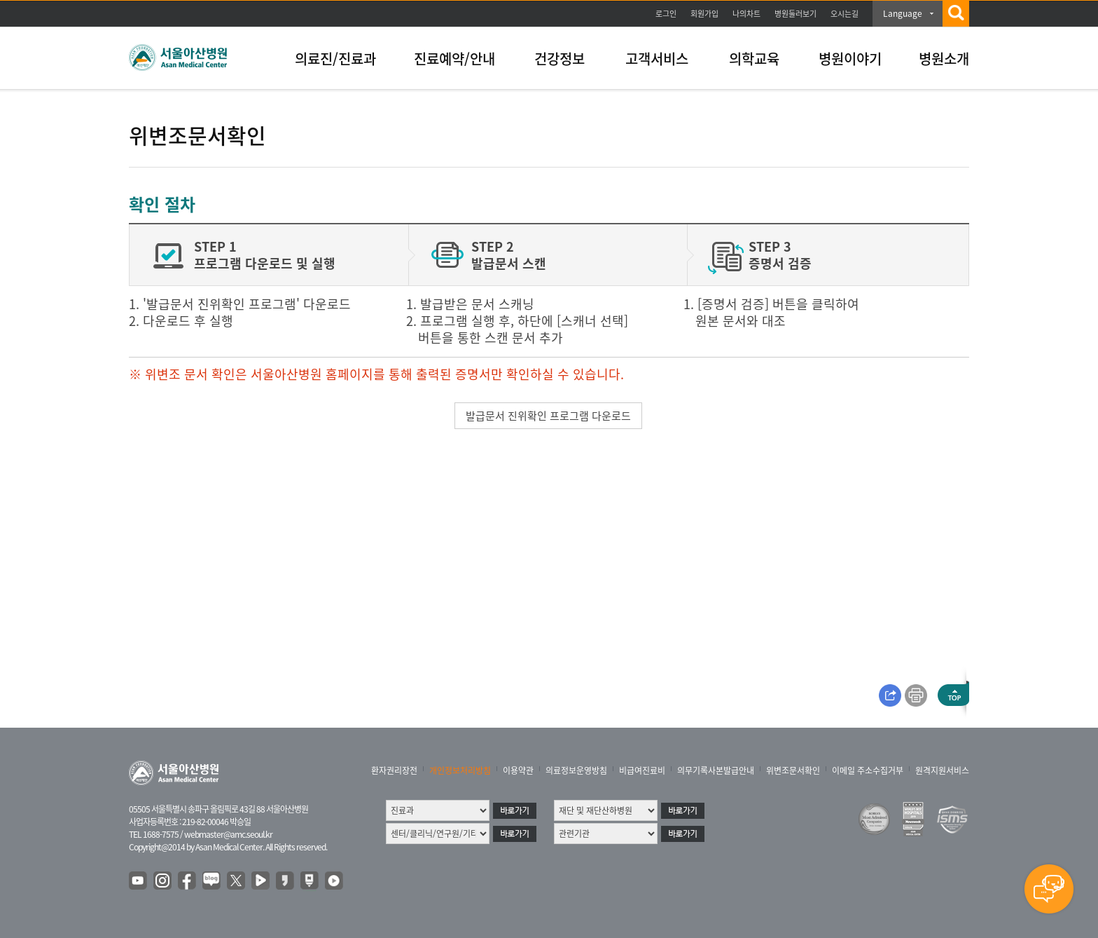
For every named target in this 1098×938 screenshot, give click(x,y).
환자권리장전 (394, 770)
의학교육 (754, 58)
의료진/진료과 (335, 58)
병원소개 (944, 58)
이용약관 (518, 770)
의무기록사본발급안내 (715, 770)
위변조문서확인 (793, 770)
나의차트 (746, 14)
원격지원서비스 (942, 770)
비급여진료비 (642, 770)
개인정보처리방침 (460, 770)
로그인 (665, 14)
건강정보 (559, 58)
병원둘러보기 (795, 14)
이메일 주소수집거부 (867, 770)
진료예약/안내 (454, 58)
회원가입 (704, 14)
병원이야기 (850, 58)
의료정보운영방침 (576, 770)
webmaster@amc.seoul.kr (228, 834)
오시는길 (845, 14)
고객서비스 (656, 58)
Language (902, 13)
